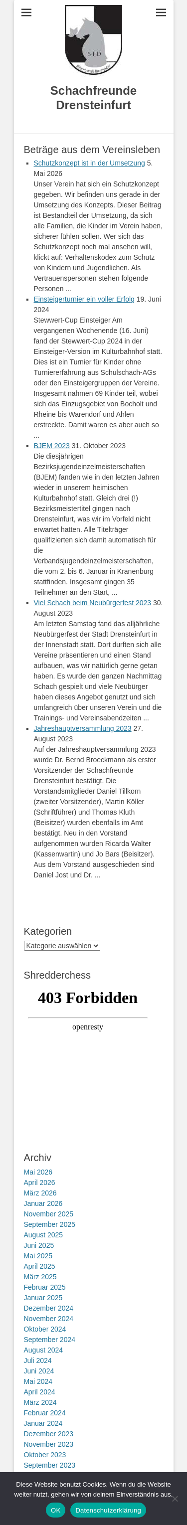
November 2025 (49, 1214)
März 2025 (40, 1277)
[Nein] (175, 1499)
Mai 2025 (38, 1256)
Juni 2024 (39, 1371)
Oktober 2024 (45, 1329)
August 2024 (43, 1350)
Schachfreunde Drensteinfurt (93, 98)
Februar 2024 (45, 1413)
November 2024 (49, 1319)
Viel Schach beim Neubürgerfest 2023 (93, 603)
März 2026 (40, 1193)
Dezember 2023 (49, 1434)
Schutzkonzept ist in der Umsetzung (89, 163)
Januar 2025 (43, 1298)
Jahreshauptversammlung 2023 (83, 728)
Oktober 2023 (45, 1455)
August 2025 (43, 1235)
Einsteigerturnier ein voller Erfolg (84, 299)
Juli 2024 (38, 1360)
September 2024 (50, 1340)
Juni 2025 (39, 1245)
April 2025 (39, 1266)
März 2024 (40, 1402)
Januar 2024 (43, 1423)
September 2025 (50, 1224)
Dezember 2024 (49, 1308)
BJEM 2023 (52, 446)
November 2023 (49, 1444)
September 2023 (50, 1465)
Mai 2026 (38, 1172)
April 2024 (39, 1392)
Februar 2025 (45, 1287)
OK (55, 1510)
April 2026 (39, 1182)
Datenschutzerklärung (108, 1510)
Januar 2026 (43, 1203)
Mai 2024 (38, 1381)
